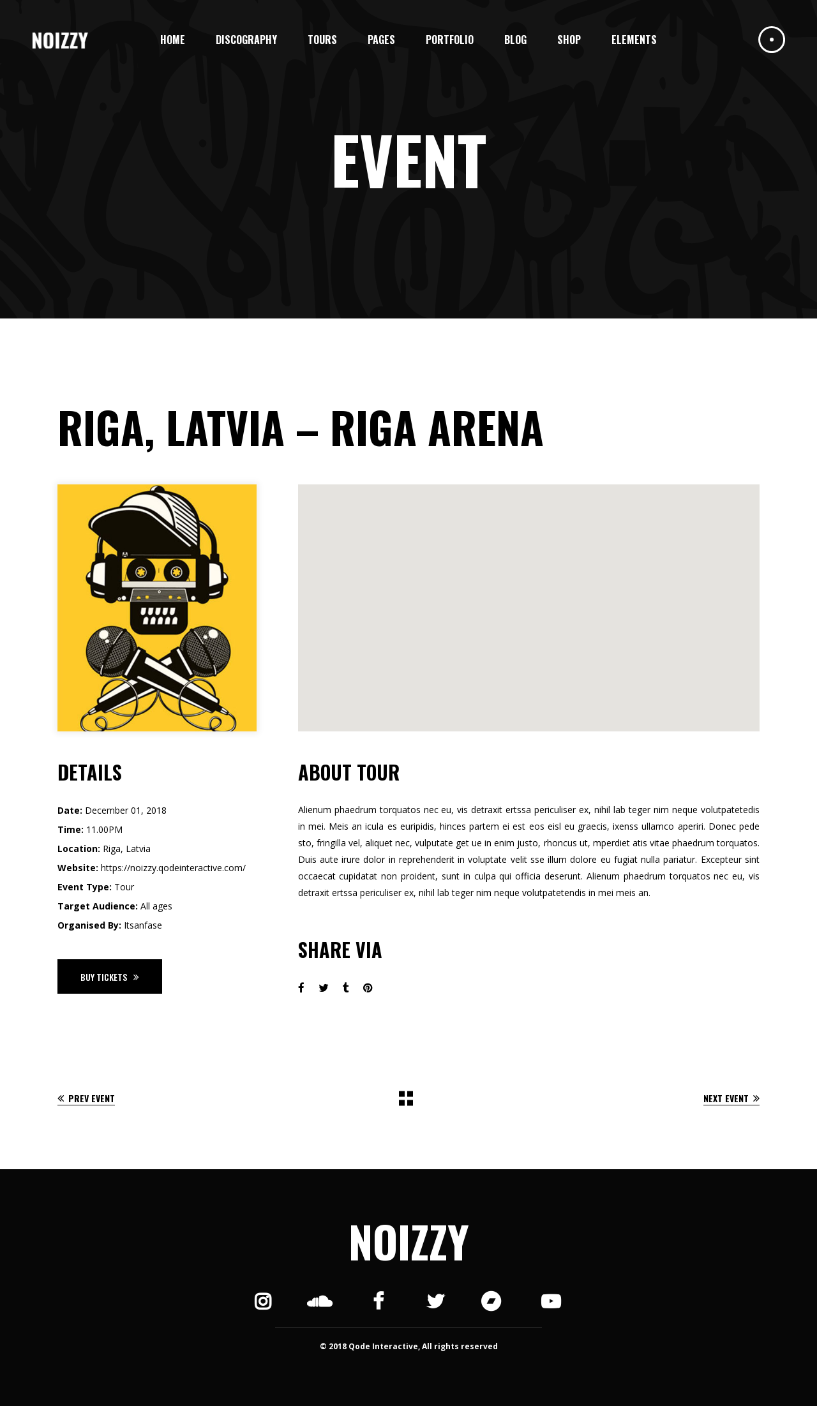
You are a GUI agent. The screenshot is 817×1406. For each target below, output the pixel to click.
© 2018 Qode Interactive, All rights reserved (409, 1346)
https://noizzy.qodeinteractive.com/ (173, 868)
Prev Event (86, 1098)
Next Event (731, 1098)
